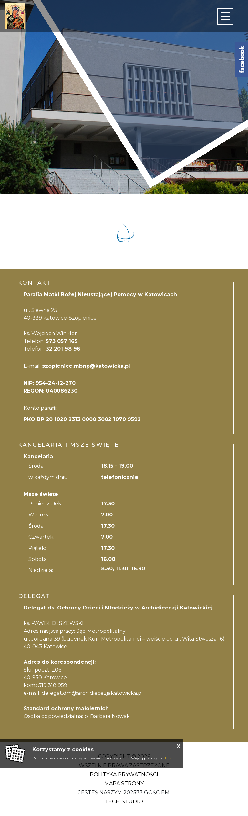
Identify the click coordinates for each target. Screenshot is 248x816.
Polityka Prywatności (124, 774)
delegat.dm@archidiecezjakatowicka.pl (92, 693)
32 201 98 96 (63, 349)
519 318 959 (52, 685)
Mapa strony (124, 783)
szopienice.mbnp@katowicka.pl (86, 366)
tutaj (169, 758)
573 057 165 (62, 341)
